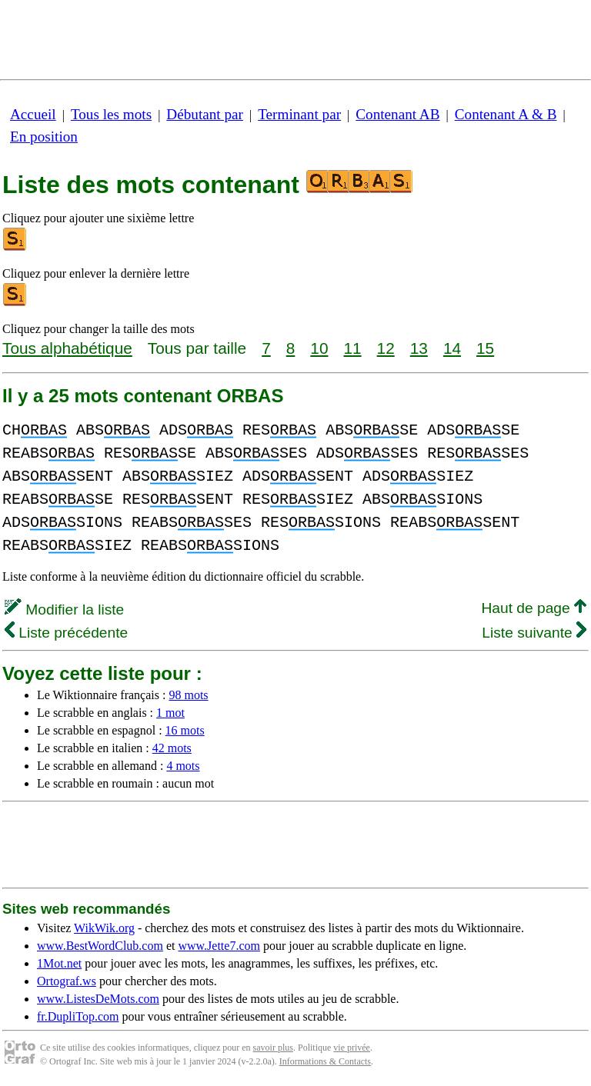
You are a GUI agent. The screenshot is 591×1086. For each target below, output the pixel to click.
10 (319, 348)
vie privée (351, 1047)
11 (352, 348)
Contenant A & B (506, 114)
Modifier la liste (64, 609)
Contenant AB (397, 114)
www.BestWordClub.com (100, 945)
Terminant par (299, 114)
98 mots (188, 694)
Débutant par (204, 114)
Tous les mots (111, 114)
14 (452, 348)
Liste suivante (534, 633)
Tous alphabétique (67, 348)
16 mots (185, 730)
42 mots (172, 748)
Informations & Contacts (325, 1061)
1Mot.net (59, 963)
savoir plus (273, 1047)
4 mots (182, 765)
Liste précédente (66, 633)
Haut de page (533, 608)
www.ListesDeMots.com (98, 998)
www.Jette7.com (219, 945)
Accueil (33, 114)
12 (386, 348)
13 (419, 348)
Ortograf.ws (66, 981)
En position (44, 136)
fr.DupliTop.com (78, 1016)
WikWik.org (104, 927)
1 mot (170, 712)
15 (485, 348)
